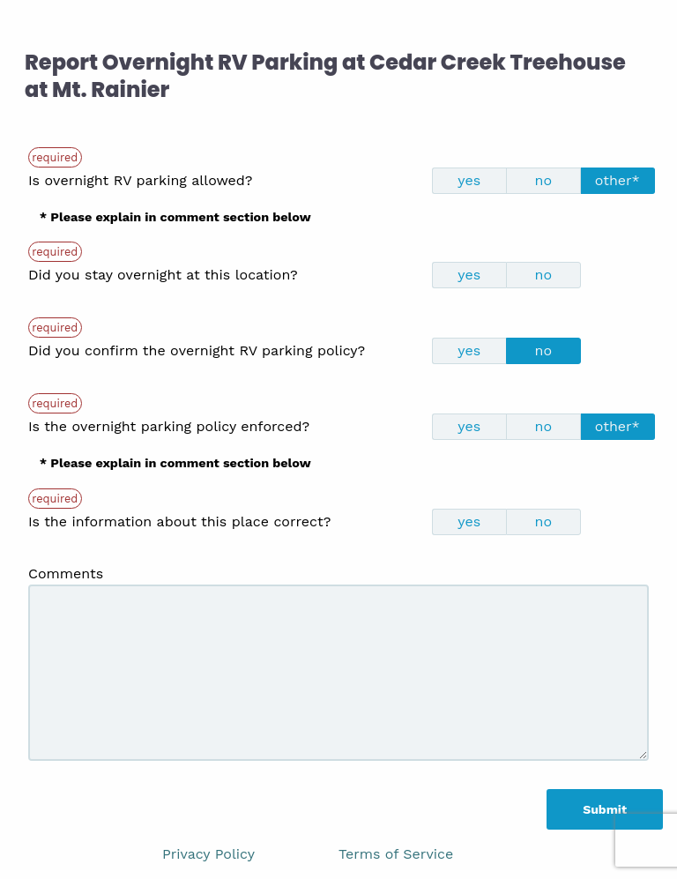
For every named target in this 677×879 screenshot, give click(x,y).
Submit (605, 809)
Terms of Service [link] (395, 853)
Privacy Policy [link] (208, 853)
